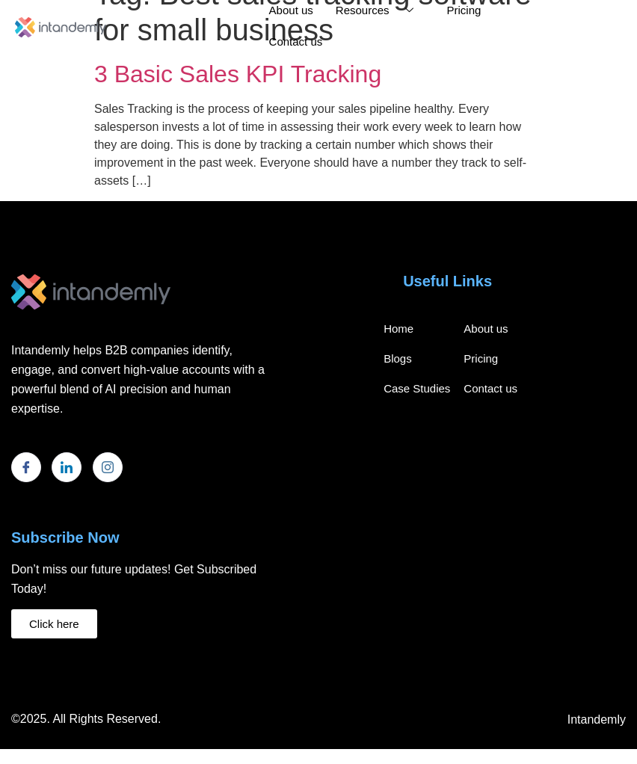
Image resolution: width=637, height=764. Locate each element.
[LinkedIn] (66, 467)
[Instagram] (108, 467)
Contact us (296, 41)
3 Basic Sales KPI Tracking (237, 74)
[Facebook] (26, 467)
